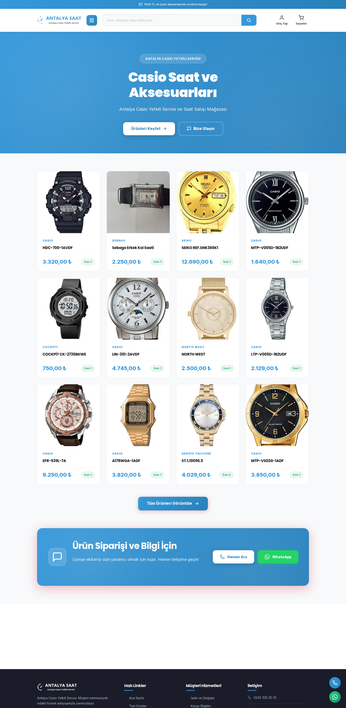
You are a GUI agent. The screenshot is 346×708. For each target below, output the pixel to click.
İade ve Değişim (202, 698)
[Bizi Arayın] (334, 681)
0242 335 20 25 (265, 697)
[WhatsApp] (334, 696)
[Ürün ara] (172, 20)
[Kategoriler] (91, 20)
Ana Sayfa (136, 698)
